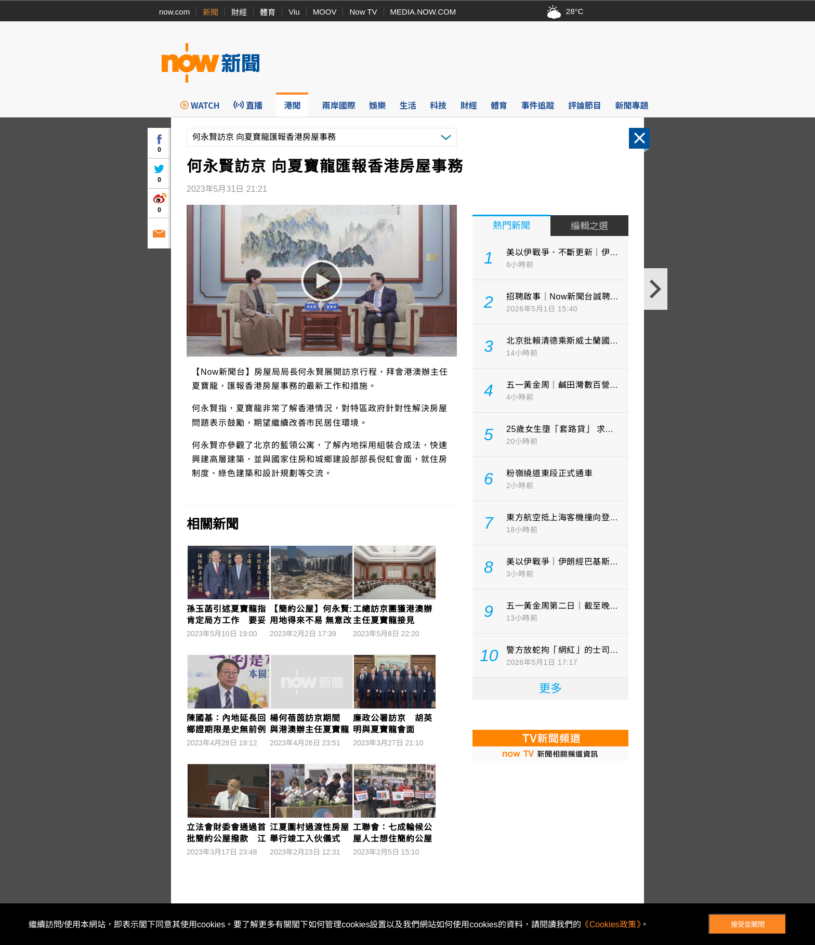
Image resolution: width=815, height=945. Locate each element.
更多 (550, 688)
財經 (239, 12)
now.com (174, 11)
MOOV (325, 11)
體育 (267, 12)
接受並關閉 (748, 924)
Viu (293, 11)
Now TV (363, 11)
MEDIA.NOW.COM (423, 11)
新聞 (210, 12)
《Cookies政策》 (610, 924)
